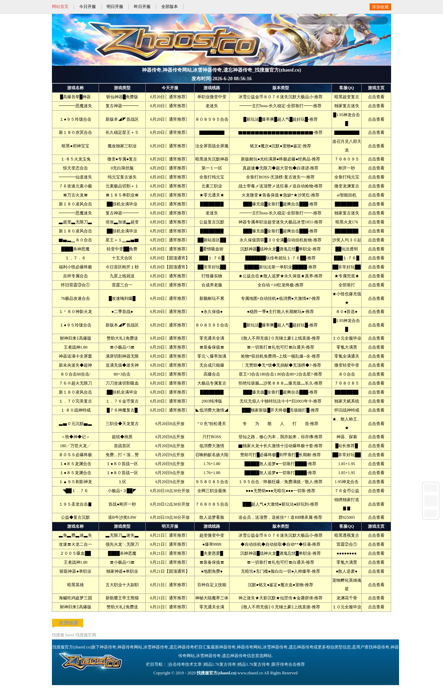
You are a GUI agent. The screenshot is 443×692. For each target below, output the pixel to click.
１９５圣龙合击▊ (75, 504)
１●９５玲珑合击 (75, 119)
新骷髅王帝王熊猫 (122, 598)
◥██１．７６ (75, 490)
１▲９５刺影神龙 (75, 481)
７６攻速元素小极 (75, 186)
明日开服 (115, 6)
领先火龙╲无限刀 (122, 544)
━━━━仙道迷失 (75, 177)
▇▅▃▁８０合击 (75, 240)
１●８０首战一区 (122, 463)
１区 (122, 481)
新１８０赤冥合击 (75, 132)
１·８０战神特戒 (76, 410)
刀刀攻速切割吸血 (122, 383)
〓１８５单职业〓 (122, 195)
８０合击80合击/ (75, 374)
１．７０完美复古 (75, 401)
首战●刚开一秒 (122, 504)
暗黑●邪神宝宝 (75, 146)
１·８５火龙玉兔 (76, 159)
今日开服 (87, 6)
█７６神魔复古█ (122, 410)
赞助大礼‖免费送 (122, 338)
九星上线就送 (122, 276)
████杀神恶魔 (75, 249)
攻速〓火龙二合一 (75, 544)
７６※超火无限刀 (75, 383)
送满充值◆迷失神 (122, 365)
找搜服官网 (85, 635)
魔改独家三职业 (122, 146)
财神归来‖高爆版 (75, 338)
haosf (69, 635)
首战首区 (122, 445)
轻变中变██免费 (122, 249)
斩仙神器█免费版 (122, 96)
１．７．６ (75, 258)
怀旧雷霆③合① (75, 285)
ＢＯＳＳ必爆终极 (75, 454)
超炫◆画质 (122, 436)
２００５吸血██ (75, 553)
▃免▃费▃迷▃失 (75, 535)
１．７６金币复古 (122, 401)
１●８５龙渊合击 (75, 463)
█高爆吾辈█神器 (75, 96)
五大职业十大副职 (122, 584)
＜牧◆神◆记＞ (75, 436)
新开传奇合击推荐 (288, 664)
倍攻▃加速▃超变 (122, 222)
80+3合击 (122, 374)
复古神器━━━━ (122, 105)
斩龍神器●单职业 (75, 571)
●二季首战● (122, 311)
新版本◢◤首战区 (122, 119)
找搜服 (58, 635)
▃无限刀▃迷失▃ (122, 535)
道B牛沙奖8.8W (122, 517)
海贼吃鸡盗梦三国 (75, 598)
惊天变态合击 (75, 168)
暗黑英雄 (75, 584)
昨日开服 (142, 6)
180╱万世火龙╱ (75, 445)
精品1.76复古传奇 (220, 664)
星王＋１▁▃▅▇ (122, 240)
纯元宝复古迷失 (122, 177)
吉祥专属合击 (75, 276)
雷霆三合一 (122, 285)
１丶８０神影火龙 (75, 311)
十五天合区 (122, 258)
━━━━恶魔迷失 (75, 105)
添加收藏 (380, 6)
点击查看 (376, 96)
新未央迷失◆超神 (75, 365)
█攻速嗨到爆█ (122, 298)
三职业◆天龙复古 (122, 423)
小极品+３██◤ (122, 490)
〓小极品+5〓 (122, 347)
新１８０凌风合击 (75, 204)
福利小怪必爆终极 (75, 267)
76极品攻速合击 (75, 298)
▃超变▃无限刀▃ (75, 222)
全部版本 (169, 6)
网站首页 (60, 6)
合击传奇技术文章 (185, 664)
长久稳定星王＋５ (122, 132)
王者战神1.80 (76, 347)
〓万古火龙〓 (75, 195)
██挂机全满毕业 (122, 204)
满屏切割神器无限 (122, 356)
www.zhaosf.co (250, 673)
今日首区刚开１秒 (122, 267)
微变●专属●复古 (122, 159)
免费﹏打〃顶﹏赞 (122, 454)
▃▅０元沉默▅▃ (75, 423)
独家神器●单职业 (122, 571)
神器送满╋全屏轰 (75, 356)
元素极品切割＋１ (122, 186)
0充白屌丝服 (122, 168)
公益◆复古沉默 (75, 517)
